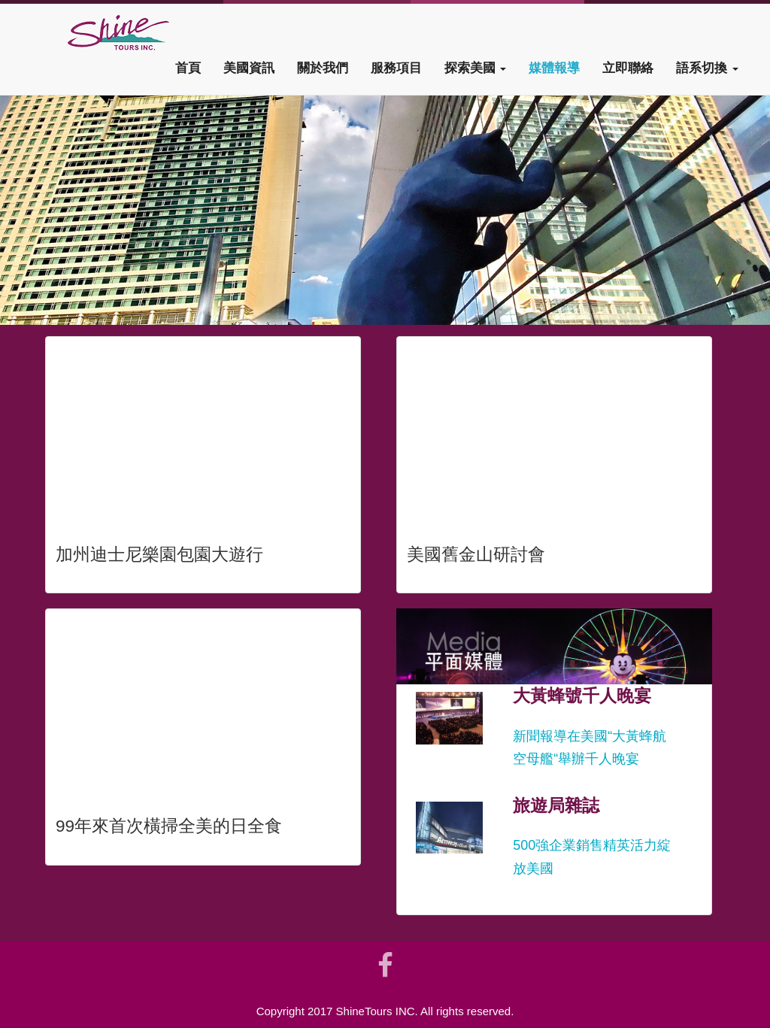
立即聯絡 (627, 67)
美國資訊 (248, 67)
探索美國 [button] (475, 67)
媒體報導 (554, 67)
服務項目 (396, 67)
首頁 (188, 67)
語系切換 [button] (707, 67)
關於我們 (322, 67)
